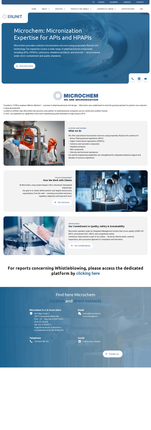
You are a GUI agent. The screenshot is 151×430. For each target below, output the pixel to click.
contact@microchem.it (92, 313)
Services (60, 9)
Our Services (61, 202)
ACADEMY (114, 2)
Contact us (111, 354)
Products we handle (81, 9)
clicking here (88, 273)
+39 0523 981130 (41, 341)
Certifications (127, 9)
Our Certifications (79, 246)
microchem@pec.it (90, 316)
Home (34, 9)
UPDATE (101, 2)
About (46, 9)
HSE (141, 9)
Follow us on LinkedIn (91, 341)
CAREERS (127, 2)
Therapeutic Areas (106, 9)
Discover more (24, 66)
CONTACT (140, 2)
